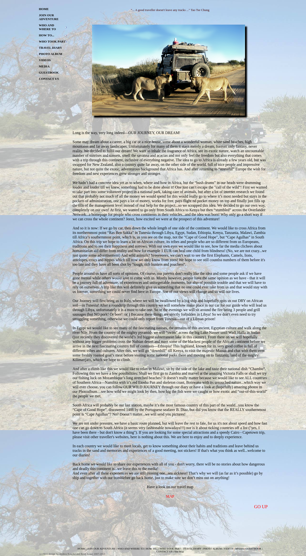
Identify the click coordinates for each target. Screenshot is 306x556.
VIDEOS (45, 60)
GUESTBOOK (49, 72)
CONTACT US (49, 79)
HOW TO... (46, 35)
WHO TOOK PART (52, 41)
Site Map (179, 551)
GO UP (261, 506)
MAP (170, 496)
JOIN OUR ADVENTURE (49, 17)
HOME (44, 9)
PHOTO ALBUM (50, 54)
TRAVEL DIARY (50, 47)
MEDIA (44, 66)
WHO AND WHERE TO (47, 27)
